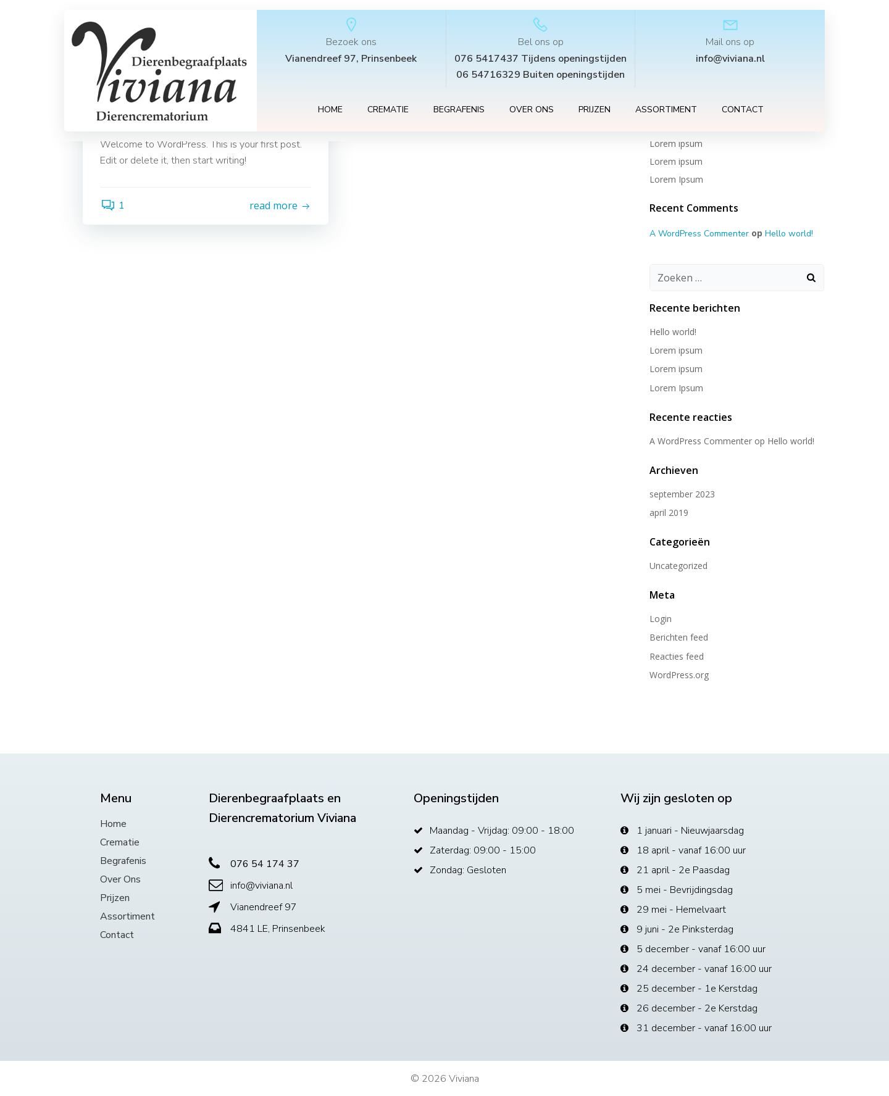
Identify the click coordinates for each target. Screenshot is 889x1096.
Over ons (531, 111)
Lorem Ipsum (676, 179)
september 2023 (681, 493)
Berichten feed (678, 636)
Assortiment (666, 111)
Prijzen (594, 111)
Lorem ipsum (675, 161)
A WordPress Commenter (698, 233)
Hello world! (788, 233)
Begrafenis (459, 111)
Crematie (388, 111)
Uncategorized (678, 565)
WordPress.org (678, 674)
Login (660, 618)
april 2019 (668, 512)
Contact (743, 111)
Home (330, 111)
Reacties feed (676, 656)
